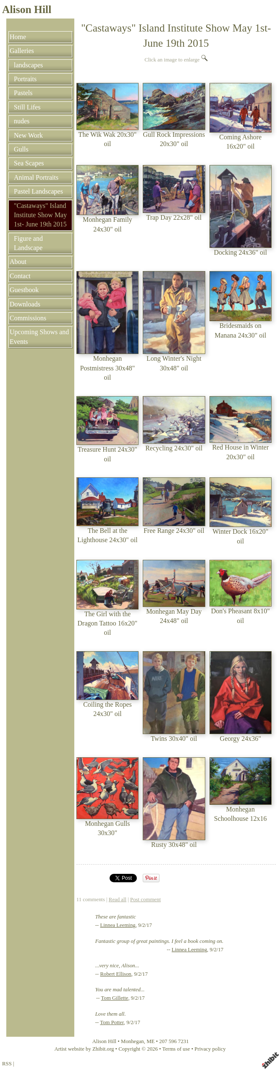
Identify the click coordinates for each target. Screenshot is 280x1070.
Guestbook (24, 289)
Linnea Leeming (117, 925)
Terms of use (176, 1049)
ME (150, 1041)
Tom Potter (112, 1022)
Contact (20, 275)
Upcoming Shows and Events (39, 336)
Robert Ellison (115, 974)
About (18, 261)
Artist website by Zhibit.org (84, 1049)
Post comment (145, 899)
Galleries (22, 50)
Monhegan (132, 1041)
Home (18, 36)
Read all (117, 899)
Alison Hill (26, 9)
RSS (7, 1064)
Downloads (25, 304)
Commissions (28, 318)
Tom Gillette (114, 998)
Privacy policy (209, 1049)
